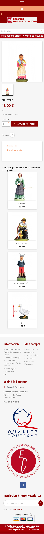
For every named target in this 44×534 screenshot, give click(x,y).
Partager (12, 135)
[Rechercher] (22, 31)
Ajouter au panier (24, 123)
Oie (22, 323)
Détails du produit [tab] (15, 150)
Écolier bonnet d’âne (22, 283)
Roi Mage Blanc (22, 243)
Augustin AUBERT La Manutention (26, 529)
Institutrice (22, 203)
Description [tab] (12, 146)
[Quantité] (4, 124)
